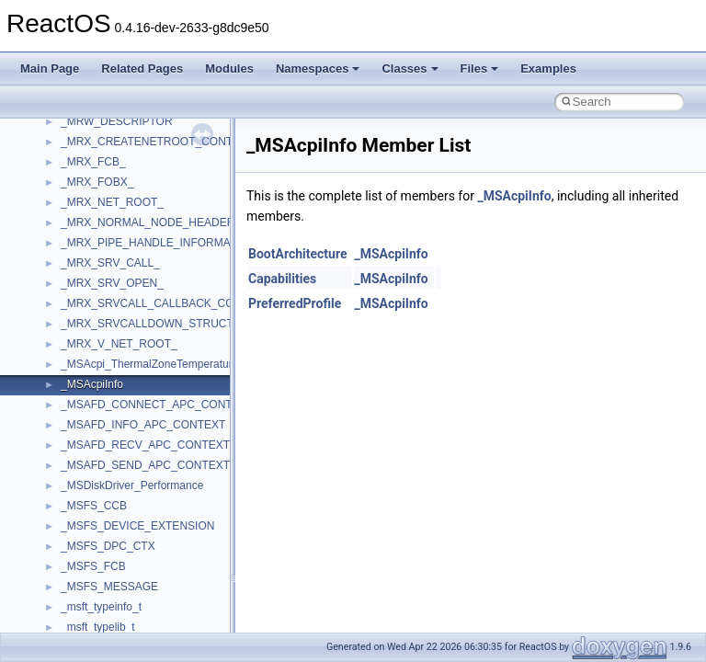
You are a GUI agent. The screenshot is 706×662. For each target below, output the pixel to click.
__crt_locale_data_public (122, 260)
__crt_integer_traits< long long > (140, 199)
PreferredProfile (294, 303)
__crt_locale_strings (110, 341)
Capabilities (282, 278)
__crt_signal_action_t (113, 462)
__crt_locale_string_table (122, 320)
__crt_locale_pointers (113, 280)
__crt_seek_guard (105, 442)
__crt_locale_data (104, 240)
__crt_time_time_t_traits (119, 523)
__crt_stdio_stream (107, 482)
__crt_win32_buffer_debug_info (138, 624)
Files (480, 68)
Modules (229, 68)
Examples (548, 68)
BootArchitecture (297, 253)
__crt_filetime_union (110, 138)
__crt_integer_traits (108, 159)
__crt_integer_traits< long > (128, 179)
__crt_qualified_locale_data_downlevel (155, 422)
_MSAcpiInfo (514, 195)
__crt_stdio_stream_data (121, 502)
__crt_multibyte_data (112, 381)
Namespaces (318, 68)
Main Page (49, 68)
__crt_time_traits (101, 583)
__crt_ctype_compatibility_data (136, 118)
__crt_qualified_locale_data (128, 401)
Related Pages (142, 68)
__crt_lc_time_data (107, 219)
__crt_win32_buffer (107, 604)
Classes (409, 68)
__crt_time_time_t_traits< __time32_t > (156, 543)
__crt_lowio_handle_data (122, 361)
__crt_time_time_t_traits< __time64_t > (156, 563)
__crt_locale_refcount (113, 300)
